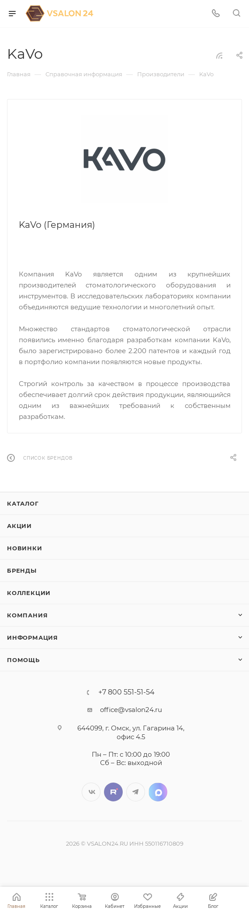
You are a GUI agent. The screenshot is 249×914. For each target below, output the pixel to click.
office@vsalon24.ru (131, 709)
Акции (19, 525)
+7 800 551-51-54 (126, 692)
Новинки (24, 548)
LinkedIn (158, 792)
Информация (32, 637)
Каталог (23, 503)
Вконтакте (91, 792)
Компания (27, 615)
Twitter (113, 792)
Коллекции (29, 592)
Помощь (23, 659)
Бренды (22, 570)
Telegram (135, 792)
